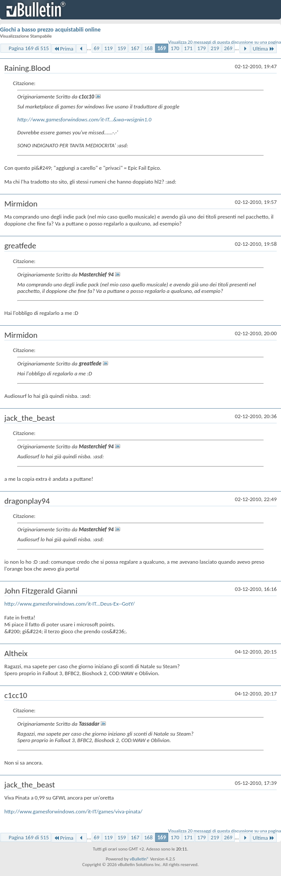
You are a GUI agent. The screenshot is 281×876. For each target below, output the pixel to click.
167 (135, 48)
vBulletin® (139, 859)
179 (201, 48)
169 (161, 48)
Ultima (264, 48)
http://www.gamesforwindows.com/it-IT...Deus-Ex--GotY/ (69, 603)
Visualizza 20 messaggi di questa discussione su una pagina (224, 42)
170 (175, 48)
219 (215, 48)
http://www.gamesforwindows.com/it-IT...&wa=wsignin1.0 (84, 119)
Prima (63, 48)
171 (188, 48)
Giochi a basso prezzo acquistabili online (50, 29)
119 (108, 48)
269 (228, 48)
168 (148, 48)
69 (96, 48)
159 (122, 48)
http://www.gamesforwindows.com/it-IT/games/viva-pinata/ (73, 811)
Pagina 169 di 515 (29, 48)
